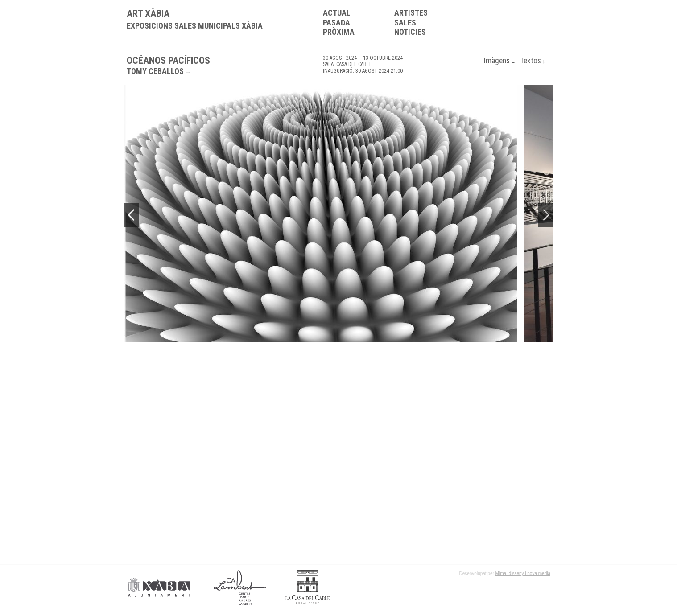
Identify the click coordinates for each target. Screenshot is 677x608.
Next (545, 215)
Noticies (410, 32)
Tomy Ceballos (155, 71)
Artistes (411, 12)
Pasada (336, 22)
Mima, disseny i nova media (522, 573)
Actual (337, 12)
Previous (131, 215)
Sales (405, 22)
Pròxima (339, 32)
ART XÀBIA (195, 19)
